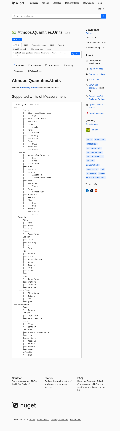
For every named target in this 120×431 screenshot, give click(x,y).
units (89, 140)
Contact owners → (93, 124)
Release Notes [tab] (35, 71)
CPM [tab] (52, 45)
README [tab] (19, 65)
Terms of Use (43, 420)
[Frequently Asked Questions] (80, 378)
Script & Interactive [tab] (20, 49)
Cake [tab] (49, 49)
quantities (99, 140)
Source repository (97, 74)
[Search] (103, 16)
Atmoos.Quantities (29, 88)
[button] (75, 53)
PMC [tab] (26, 45)
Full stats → (90, 33)
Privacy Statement (59, 420)
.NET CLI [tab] (16, 45)
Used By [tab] (68, 65)
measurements (94, 148)
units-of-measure (95, 156)
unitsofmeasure (94, 152)
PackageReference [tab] (39, 45)
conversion (92, 169)
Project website (96, 69)
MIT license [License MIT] (94, 79)
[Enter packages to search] (56, 16)
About (32, 420)
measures (91, 144)
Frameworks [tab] (34, 65)
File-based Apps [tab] (37, 49)
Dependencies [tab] (52, 65)
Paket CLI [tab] (61, 45)
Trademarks (75, 420)
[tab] (33, 3)
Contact (17, 378)
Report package (96, 113)
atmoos (95, 130)
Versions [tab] (18, 71)
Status (49, 378)
